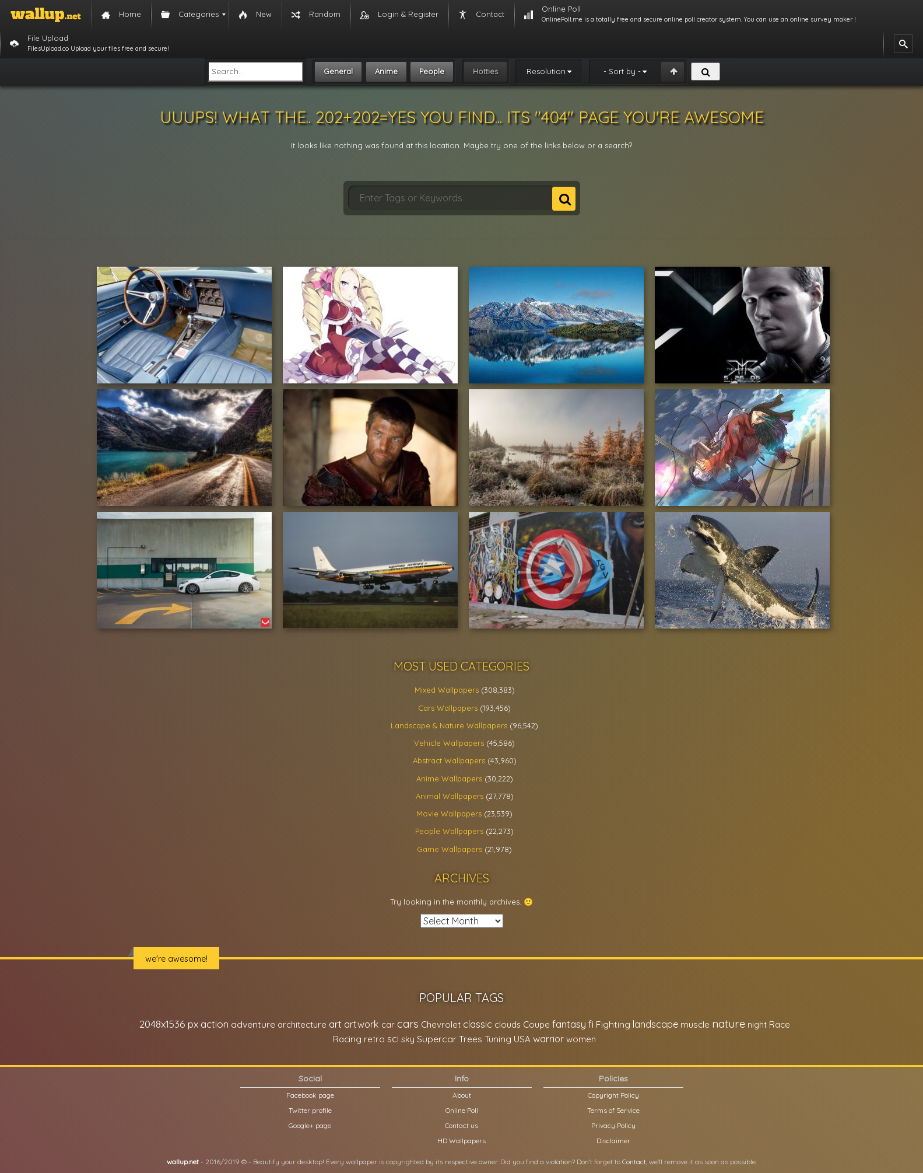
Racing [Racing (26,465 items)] (347, 1039)
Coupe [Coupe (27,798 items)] (536, 1024)
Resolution (546, 71)
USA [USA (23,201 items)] (522, 1039)
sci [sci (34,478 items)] (393, 1039)
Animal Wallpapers (449, 796)
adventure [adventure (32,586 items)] (253, 1024)
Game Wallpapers (449, 849)
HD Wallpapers (461, 1140)
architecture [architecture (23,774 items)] (302, 1024)
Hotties (485, 71)
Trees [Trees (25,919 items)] (470, 1039)
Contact (634, 1161)
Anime (386, 71)
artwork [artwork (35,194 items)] (361, 1024)
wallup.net (183, 1161)
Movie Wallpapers (449, 813)
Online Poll (461, 1110)
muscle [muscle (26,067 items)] (695, 1024)
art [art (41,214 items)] (335, 1024)
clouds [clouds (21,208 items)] (507, 1024)
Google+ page (310, 1125)
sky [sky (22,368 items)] (408, 1039)
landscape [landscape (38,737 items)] (655, 1024)
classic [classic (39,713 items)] (477, 1024)
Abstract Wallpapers (449, 760)
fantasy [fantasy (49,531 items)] (569, 1024)
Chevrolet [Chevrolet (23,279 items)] (441, 1024)
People (431, 71)
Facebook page (310, 1095)
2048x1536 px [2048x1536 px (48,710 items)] (168, 1024)
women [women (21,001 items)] (581, 1039)
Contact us (461, 1125)
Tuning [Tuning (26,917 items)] (498, 1039)
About (461, 1095)
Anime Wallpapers (449, 778)
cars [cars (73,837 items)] (408, 1024)
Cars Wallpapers (448, 708)
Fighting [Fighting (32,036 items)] (613, 1024)
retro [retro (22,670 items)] (374, 1039)
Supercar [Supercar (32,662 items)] (437, 1039)
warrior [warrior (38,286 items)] (548, 1039)
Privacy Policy (613, 1125)
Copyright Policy (613, 1095)
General (338, 71)
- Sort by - (622, 71)
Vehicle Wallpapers (449, 743)
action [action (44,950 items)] (215, 1024)
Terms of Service (613, 1110)
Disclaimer (613, 1140)
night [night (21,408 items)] (757, 1024)
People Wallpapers (449, 831)
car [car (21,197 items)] (388, 1024)
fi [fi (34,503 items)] (591, 1024)
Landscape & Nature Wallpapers (449, 725)
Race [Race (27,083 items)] (779, 1024)
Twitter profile (310, 1110)
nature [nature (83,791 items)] (728, 1024)
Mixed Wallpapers (447, 689)
